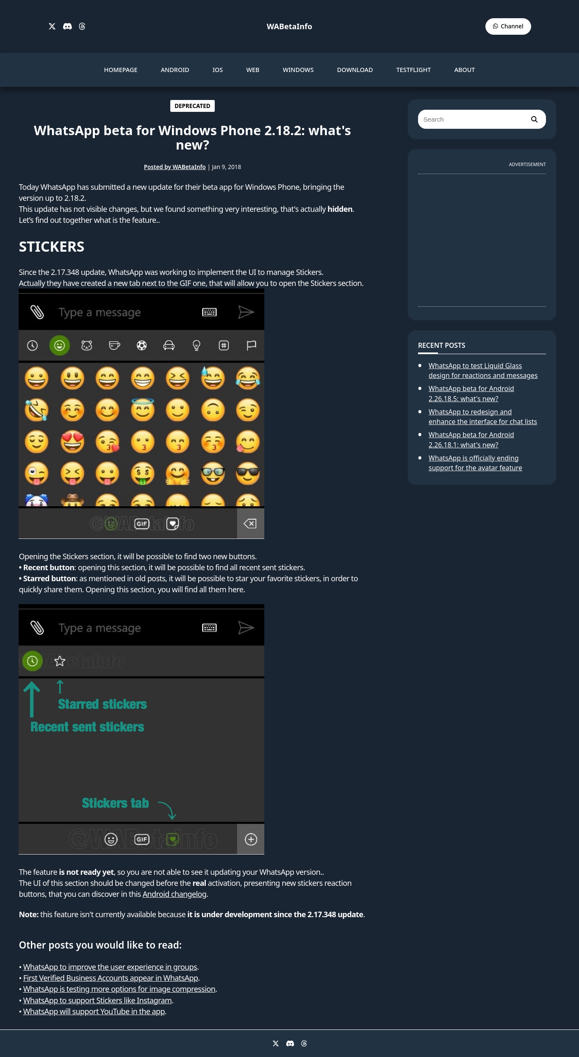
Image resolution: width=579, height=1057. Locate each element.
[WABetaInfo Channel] (508, 26)
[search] (534, 119)
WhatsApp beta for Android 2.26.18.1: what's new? (471, 439)
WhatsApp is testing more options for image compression (119, 989)
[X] (52, 26)
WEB (252, 70)
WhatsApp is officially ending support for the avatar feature (475, 463)
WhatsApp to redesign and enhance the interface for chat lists (483, 417)
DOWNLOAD (355, 70)
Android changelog (175, 894)
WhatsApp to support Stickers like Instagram (97, 1000)
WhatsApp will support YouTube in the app (94, 1011)
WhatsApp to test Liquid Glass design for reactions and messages (483, 370)
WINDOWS (298, 70)
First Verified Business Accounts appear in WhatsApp (110, 978)
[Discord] (67, 26)
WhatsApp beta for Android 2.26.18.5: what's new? (471, 393)
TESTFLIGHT (413, 70)
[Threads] (82, 26)
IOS (218, 70)
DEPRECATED (193, 106)
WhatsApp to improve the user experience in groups (110, 967)
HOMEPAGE (121, 70)
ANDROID (175, 70)
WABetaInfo (289, 26)
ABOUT (464, 70)
